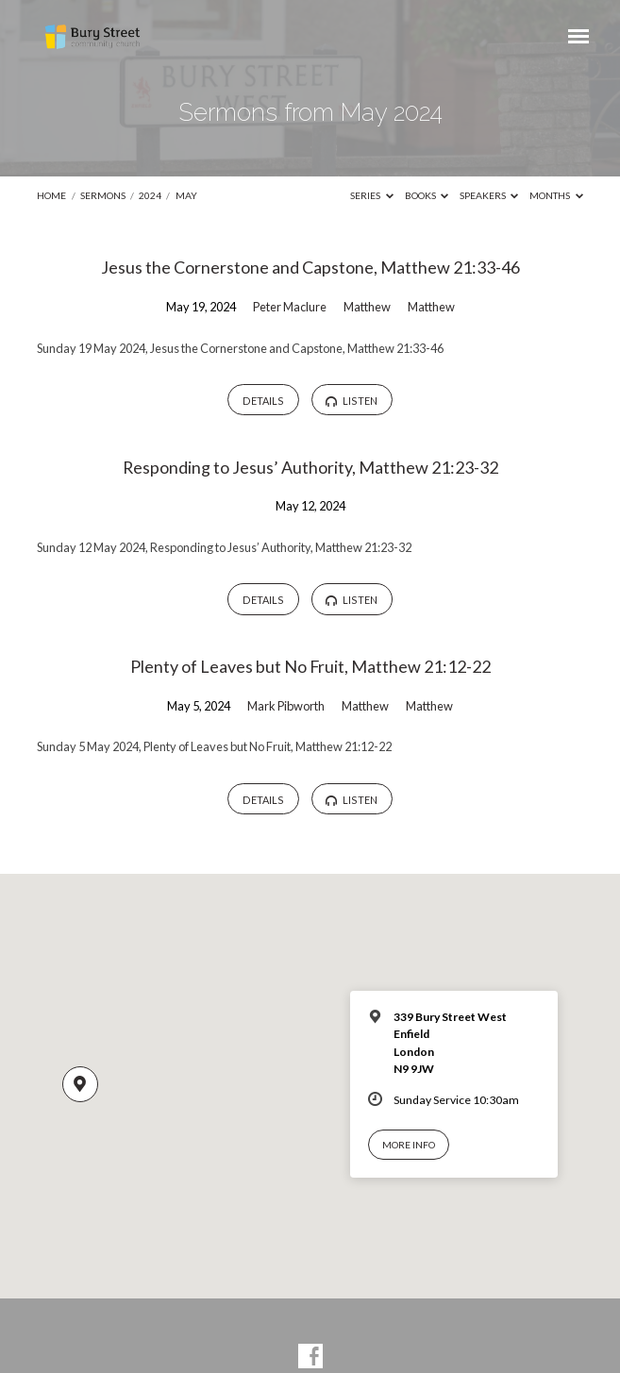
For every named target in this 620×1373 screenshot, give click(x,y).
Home (51, 195)
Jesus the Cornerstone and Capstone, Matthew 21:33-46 (310, 267)
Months (556, 195)
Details (263, 400)
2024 (150, 195)
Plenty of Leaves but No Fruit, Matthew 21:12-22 (310, 666)
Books (427, 195)
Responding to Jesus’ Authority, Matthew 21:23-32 (310, 467)
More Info (408, 1144)
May (186, 195)
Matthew (367, 306)
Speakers (489, 195)
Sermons (103, 195)
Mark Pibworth (286, 705)
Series (372, 195)
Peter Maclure (290, 306)
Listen (351, 401)
